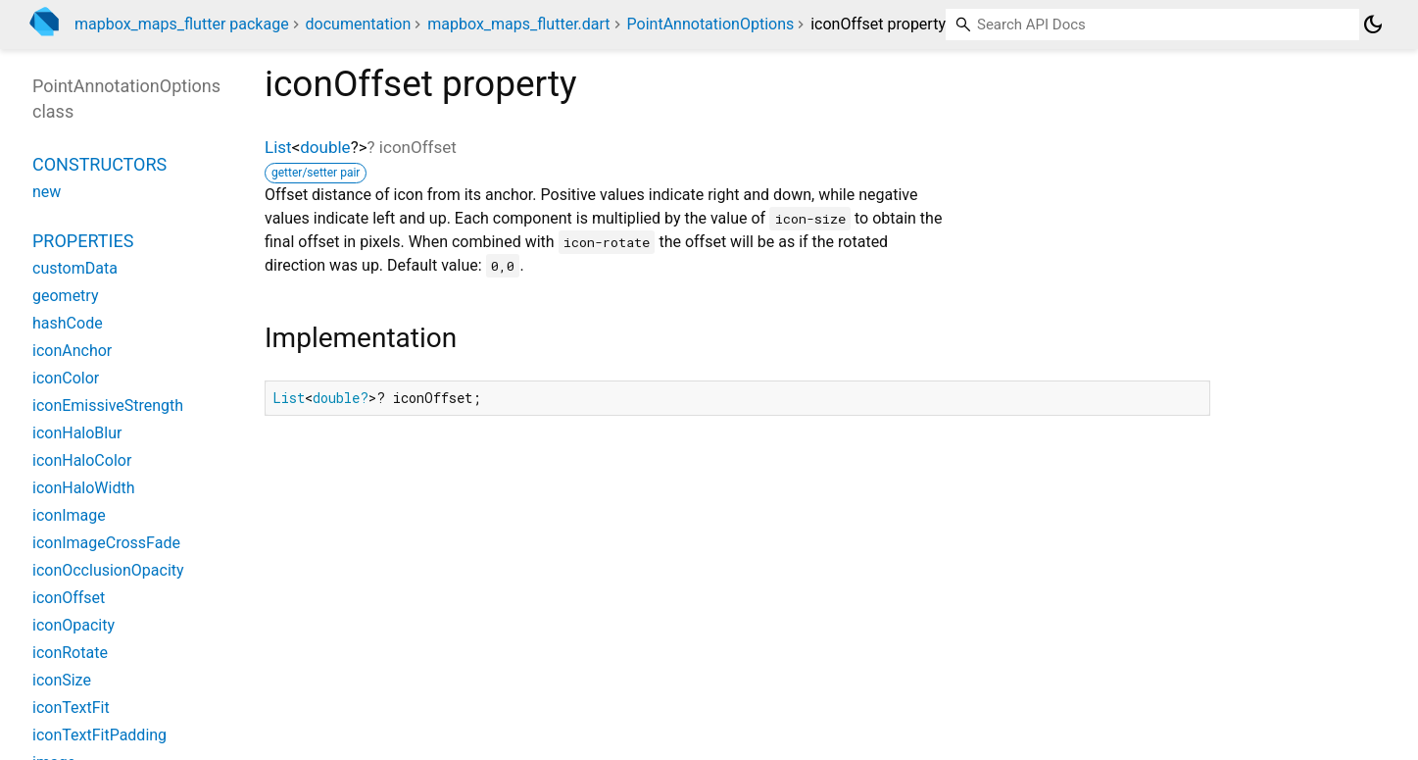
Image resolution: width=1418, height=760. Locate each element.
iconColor (65, 378)
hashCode (67, 323)
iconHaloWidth (83, 488)
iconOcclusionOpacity (108, 570)
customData (75, 268)
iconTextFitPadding (99, 735)
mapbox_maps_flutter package (181, 24)
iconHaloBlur (77, 433)
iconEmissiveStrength (107, 405)
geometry (65, 295)
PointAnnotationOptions (711, 24)
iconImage (69, 515)
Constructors (99, 164)
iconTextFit (71, 707)
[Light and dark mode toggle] (1373, 24)
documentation (359, 24)
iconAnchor (72, 350)
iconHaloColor (81, 460)
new (46, 191)
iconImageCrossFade (106, 542)
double (325, 147)
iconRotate (70, 652)
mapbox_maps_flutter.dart (518, 24)
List (278, 147)
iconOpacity (73, 625)
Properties (82, 240)
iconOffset (68, 597)
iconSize (61, 680)
